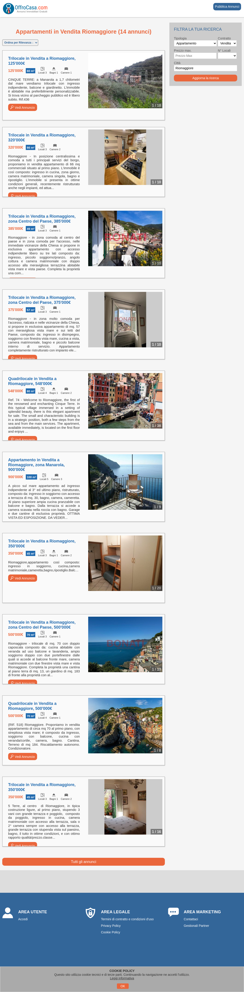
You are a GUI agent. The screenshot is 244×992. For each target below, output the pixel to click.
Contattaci (191, 919)
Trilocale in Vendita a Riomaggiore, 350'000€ (42, 543)
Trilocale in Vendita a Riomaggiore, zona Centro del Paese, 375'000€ (42, 300)
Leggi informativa (122, 978)
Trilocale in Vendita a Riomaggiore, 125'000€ (42, 61)
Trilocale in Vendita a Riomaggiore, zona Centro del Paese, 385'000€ (42, 219)
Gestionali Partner (196, 925)
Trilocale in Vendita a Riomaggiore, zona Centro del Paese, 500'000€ (42, 625)
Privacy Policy (111, 925)
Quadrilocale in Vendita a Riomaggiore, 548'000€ (32, 381)
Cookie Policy (110, 932)
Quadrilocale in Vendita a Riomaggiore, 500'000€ (32, 706)
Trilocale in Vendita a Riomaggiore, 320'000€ (42, 137)
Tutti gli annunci (83, 862)
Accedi (23, 919)
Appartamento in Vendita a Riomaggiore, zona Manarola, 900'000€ (36, 465)
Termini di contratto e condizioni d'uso (127, 919)
